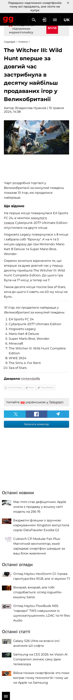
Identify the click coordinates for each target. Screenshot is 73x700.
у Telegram (55, 402)
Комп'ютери (15, 387)
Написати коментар (36, 424)
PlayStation (47, 387)
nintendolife (30, 379)
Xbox (31, 387)
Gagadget (8, 19)
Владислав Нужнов (30, 108)
